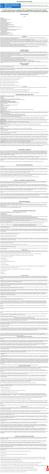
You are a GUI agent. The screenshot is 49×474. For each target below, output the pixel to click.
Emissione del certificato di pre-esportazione (7, 34)
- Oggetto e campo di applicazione (5, 19)
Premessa (2, 17)
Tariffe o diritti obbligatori (4, 25)
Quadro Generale (3, 18)
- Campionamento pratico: (3, 30)
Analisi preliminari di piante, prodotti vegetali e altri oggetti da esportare (11, 29)
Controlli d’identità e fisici (4, 28)
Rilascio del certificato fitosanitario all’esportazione (8, 26)
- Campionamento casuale (3, 31)
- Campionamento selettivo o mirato (5, 32)
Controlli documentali (4, 27)
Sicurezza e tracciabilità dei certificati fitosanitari (7, 24)
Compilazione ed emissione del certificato (7, 33)
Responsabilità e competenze (5, 23)
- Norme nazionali (3, 21)
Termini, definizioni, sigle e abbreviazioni (6, 22)
